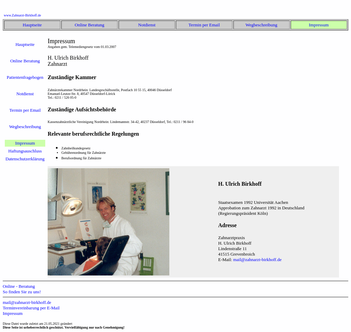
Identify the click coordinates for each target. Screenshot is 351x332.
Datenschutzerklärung (25, 158)
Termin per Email (204, 24)
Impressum (319, 24)
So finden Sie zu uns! (22, 291)
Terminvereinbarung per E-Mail (31, 307)
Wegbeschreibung (261, 24)
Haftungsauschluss (25, 150)
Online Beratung (89, 24)
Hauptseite (32, 24)
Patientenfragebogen (25, 77)
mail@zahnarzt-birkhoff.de (257, 259)
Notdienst (147, 24)
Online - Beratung (19, 286)
